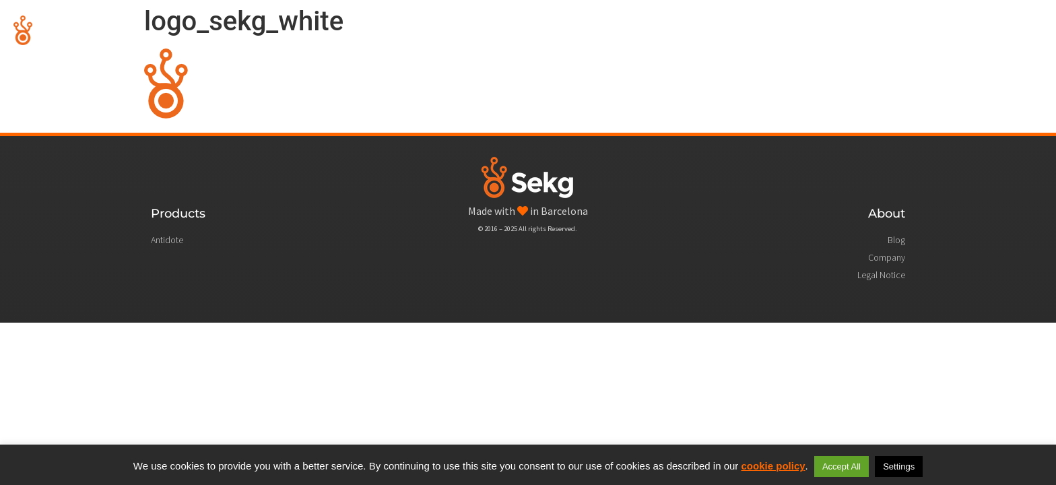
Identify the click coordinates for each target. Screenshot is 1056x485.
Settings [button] (899, 466)
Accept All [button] (841, 466)
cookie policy (773, 466)
